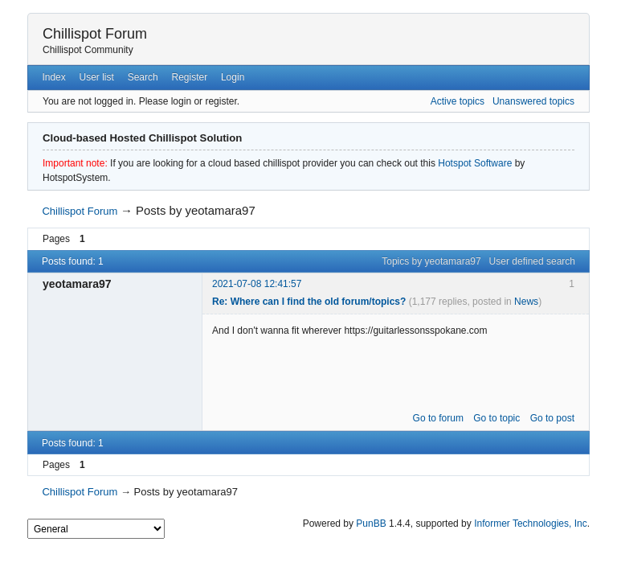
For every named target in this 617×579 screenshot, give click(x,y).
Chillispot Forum (95, 34)
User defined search (532, 261)
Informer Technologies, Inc (530, 523)
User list (97, 77)
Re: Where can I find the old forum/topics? (309, 301)
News (526, 301)
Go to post (552, 418)
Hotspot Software (475, 163)
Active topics (457, 101)
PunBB (371, 523)
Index (53, 77)
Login (232, 77)
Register (189, 77)
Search (143, 77)
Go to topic (496, 418)
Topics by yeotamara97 (431, 261)
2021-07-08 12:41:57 (256, 284)
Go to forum (438, 418)
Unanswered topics (533, 101)
